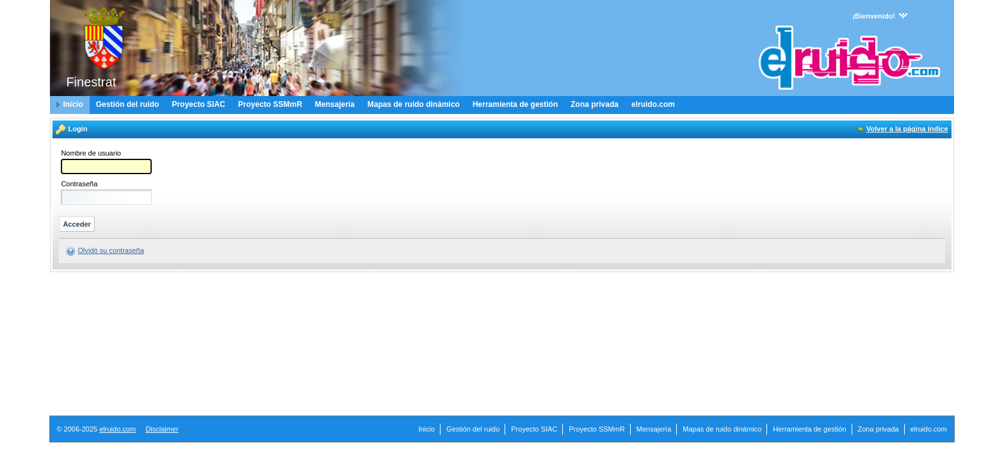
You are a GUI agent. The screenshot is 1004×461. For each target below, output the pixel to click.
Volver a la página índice (907, 129)
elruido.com (117, 429)
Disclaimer (161, 429)
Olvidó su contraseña (110, 250)
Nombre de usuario (91, 153)
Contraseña (79, 184)
